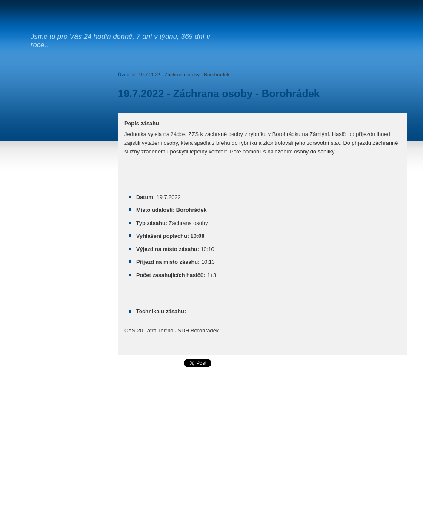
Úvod (123, 74)
